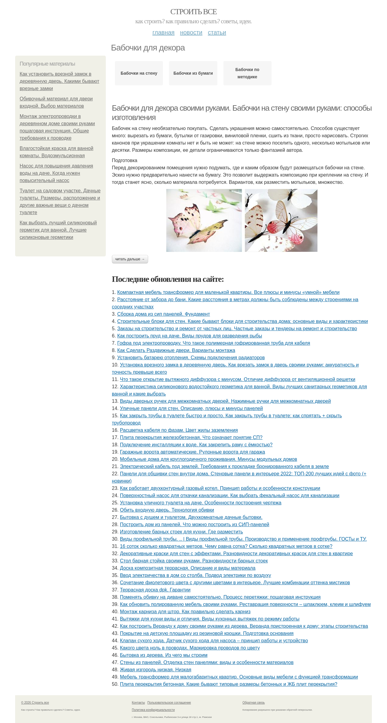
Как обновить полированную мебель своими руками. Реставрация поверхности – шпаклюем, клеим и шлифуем (245, 604)
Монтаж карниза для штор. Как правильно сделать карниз (185, 611)
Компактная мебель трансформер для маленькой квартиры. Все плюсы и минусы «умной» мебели (228, 292)
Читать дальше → (130, 259)
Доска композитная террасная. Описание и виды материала (187, 568)
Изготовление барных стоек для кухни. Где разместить (181, 531)
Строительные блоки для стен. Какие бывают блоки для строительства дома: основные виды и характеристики (242, 321)
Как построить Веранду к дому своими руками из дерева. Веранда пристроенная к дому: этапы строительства (244, 626)
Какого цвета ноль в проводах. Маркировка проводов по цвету (190, 647)
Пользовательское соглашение (169, 702)
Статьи (217, 32)
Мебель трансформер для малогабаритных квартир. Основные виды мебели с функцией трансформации (239, 676)
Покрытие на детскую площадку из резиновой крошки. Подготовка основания (207, 633)
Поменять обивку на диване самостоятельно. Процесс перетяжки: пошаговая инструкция (220, 597)
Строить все (193, 11)
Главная (163, 32)
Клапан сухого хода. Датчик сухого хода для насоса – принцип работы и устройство (214, 640)
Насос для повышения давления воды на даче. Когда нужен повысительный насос (56, 173)
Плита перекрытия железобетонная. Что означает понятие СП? (191, 437)
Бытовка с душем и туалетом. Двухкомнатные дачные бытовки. (191, 517)
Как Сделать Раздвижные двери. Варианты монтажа (176, 350)
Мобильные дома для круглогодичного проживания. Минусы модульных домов (208, 459)
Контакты (138, 702)
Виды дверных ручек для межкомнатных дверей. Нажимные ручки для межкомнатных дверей (225, 401)
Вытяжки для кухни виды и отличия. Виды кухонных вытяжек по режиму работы (210, 618)
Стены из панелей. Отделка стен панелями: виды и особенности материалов (207, 662)
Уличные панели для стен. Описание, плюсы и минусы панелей (191, 408)
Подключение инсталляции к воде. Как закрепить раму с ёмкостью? (196, 444)
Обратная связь (253, 702)
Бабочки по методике (247, 73)
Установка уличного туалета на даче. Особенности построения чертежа (200, 502)
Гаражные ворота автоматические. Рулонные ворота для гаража (192, 451)
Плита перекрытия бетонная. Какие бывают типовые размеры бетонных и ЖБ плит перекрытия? (228, 684)
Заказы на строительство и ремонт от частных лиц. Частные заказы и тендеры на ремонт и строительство (237, 328)
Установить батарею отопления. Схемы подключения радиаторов (191, 357)
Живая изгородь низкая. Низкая (155, 669)
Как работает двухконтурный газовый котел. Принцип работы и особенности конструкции (220, 488)
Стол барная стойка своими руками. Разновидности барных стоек (194, 560)
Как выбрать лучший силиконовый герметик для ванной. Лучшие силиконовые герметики (58, 230)
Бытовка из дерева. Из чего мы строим (163, 655)
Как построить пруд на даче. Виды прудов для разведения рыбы (189, 335)
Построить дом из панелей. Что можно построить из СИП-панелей (194, 524)
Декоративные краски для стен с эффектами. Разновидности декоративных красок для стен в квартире (236, 553)
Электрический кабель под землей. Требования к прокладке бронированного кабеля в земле (224, 466)
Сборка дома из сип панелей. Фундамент (163, 314)
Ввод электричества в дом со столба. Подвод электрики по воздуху (195, 575)
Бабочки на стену (139, 73)
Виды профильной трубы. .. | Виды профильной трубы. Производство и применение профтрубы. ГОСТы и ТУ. (243, 539)
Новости (191, 32)
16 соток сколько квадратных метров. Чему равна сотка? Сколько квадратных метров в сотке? (226, 546)
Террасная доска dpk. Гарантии (155, 589)
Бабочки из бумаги (193, 73)
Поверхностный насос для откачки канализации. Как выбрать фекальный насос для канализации (230, 495)
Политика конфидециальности (153, 710)
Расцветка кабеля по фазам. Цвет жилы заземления (179, 430)
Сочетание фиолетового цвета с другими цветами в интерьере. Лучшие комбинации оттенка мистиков (235, 582)
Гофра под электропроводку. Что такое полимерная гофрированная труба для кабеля (213, 343)
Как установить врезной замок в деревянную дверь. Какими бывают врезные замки (59, 81)
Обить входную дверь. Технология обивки (167, 510)
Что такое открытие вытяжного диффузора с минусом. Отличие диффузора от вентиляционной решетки (237, 379)
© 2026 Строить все (35, 702)
